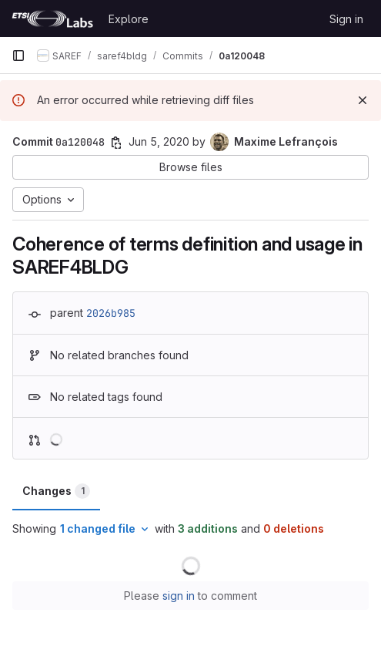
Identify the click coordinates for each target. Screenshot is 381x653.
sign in (178, 595)
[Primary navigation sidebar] (18, 55)
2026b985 (110, 313)
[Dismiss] (362, 100)
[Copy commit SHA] (116, 142)
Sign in (346, 18)
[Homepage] (52, 18)
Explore (129, 18)
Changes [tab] (56, 491)
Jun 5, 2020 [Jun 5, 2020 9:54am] (159, 141)
